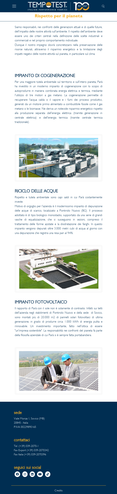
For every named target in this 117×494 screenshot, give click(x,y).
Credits (59, 490)
